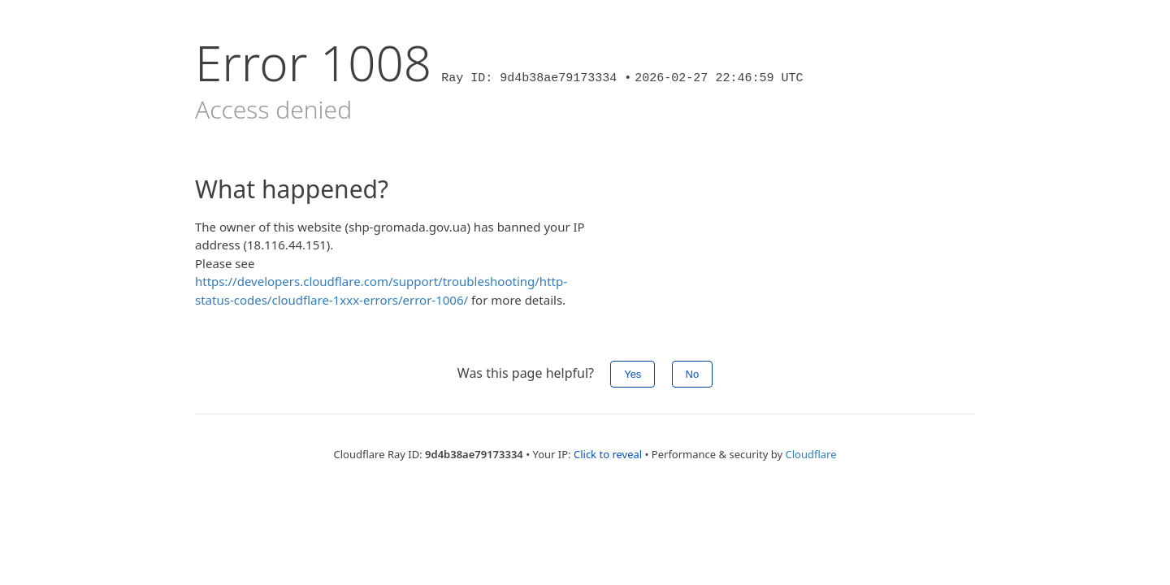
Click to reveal (608, 454)
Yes (632, 374)
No (693, 374)
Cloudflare (810, 454)
